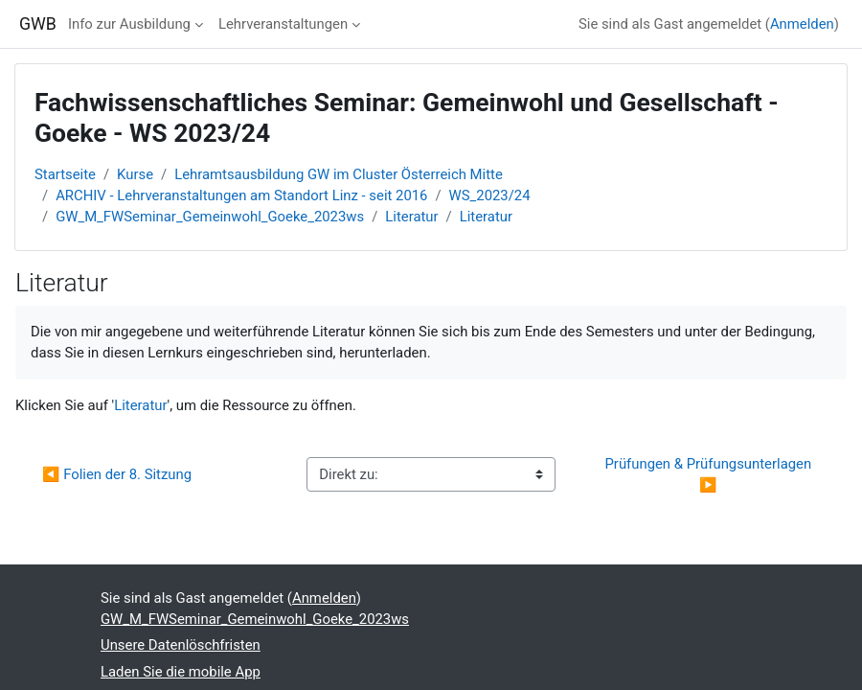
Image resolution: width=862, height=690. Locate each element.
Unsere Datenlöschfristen (181, 645)
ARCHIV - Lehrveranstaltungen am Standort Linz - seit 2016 (241, 195)
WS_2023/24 (490, 195)
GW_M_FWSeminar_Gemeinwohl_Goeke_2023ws (210, 216)
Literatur (411, 216)
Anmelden (802, 24)
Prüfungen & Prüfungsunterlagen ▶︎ (709, 474)
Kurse (135, 174)
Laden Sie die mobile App (181, 671)
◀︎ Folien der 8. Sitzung (117, 474)
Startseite (65, 174)
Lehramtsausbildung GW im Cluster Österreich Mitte (338, 174)
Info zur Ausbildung (129, 24)
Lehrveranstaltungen (283, 24)
